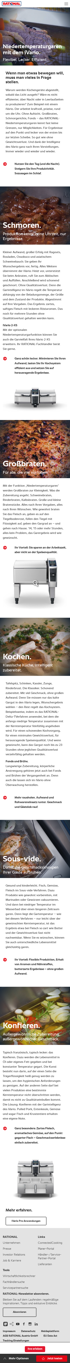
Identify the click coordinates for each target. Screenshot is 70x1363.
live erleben (35, 1348)
